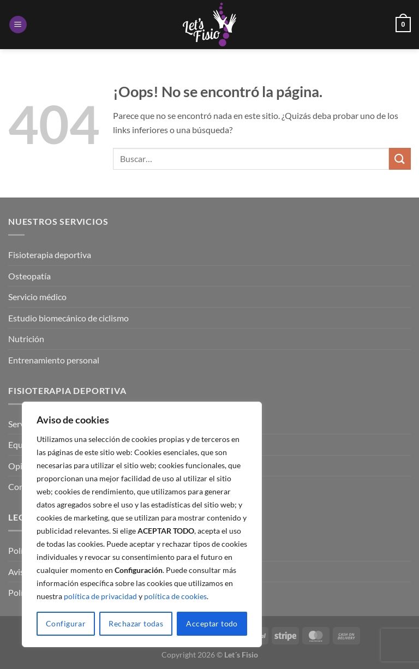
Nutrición (26, 338)
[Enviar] (400, 158)
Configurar (66, 623)
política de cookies (175, 596)
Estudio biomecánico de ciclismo (68, 318)
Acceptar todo (211, 623)
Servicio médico (37, 296)
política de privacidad (100, 596)
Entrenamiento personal (53, 360)
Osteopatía (29, 276)
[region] (142, 524)
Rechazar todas (136, 623)
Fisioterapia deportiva (49, 254)
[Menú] (18, 25)
